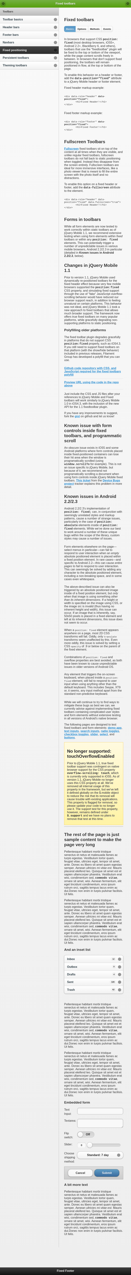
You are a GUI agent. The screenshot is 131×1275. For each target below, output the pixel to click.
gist (77, 429)
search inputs (89, 747)
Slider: (68, 1163)
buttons (69, 753)
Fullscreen (71, 156)
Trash (91, 1008)
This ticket (83, 494)
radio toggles (110, 747)
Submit (107, 1192)
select (104, 750)
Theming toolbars (15, 65)
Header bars (11, 27)
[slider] (80, 1154)
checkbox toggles (76, 750)
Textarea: (70, 1140)
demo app (115, 744)
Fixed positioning (15, 50)
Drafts (91, 992)
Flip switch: (68, 1154)
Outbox (91, 985)
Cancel (80, 1192)
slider (94, 750)
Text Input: (67, 1131)
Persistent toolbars (16, 57)
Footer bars (11, 34)
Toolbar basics (13, 19)
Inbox (91, 977)
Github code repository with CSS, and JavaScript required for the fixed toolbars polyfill (92, 385)
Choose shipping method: (69, 1177)
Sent (91, 1000)
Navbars (8, 42)
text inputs (71, 747)
